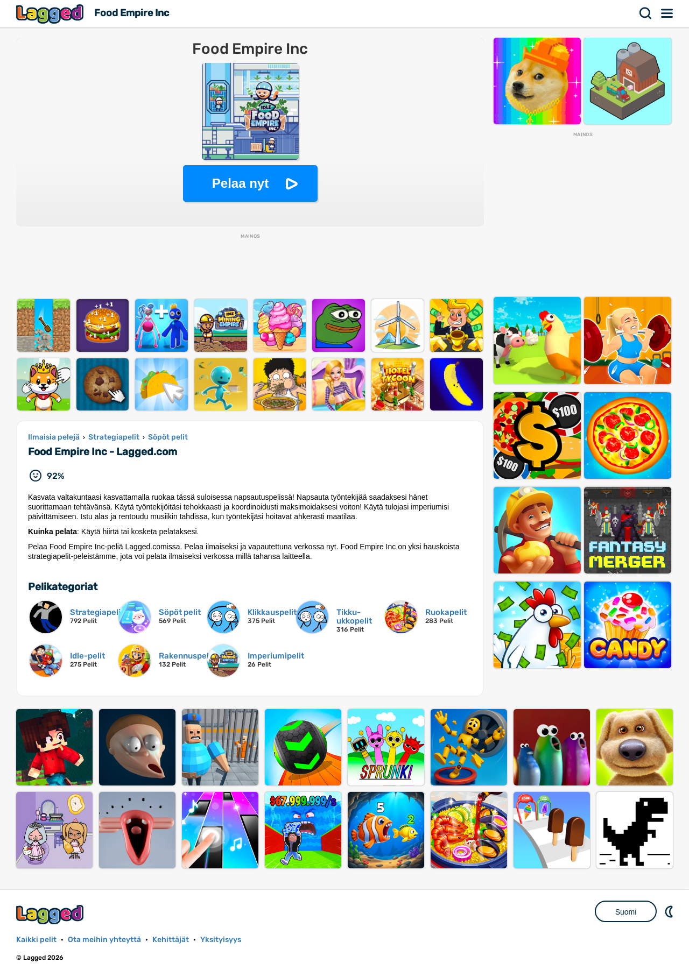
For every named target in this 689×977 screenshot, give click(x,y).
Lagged (51, 13)
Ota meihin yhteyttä (104, 939)
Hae (646, 13)
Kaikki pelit (36, 939)
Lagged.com (51, 914)
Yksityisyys (220, 939)
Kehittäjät (170, 939)
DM (670, 911)
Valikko (667, 13)
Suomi (626, 912)
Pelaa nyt (240, 183)
